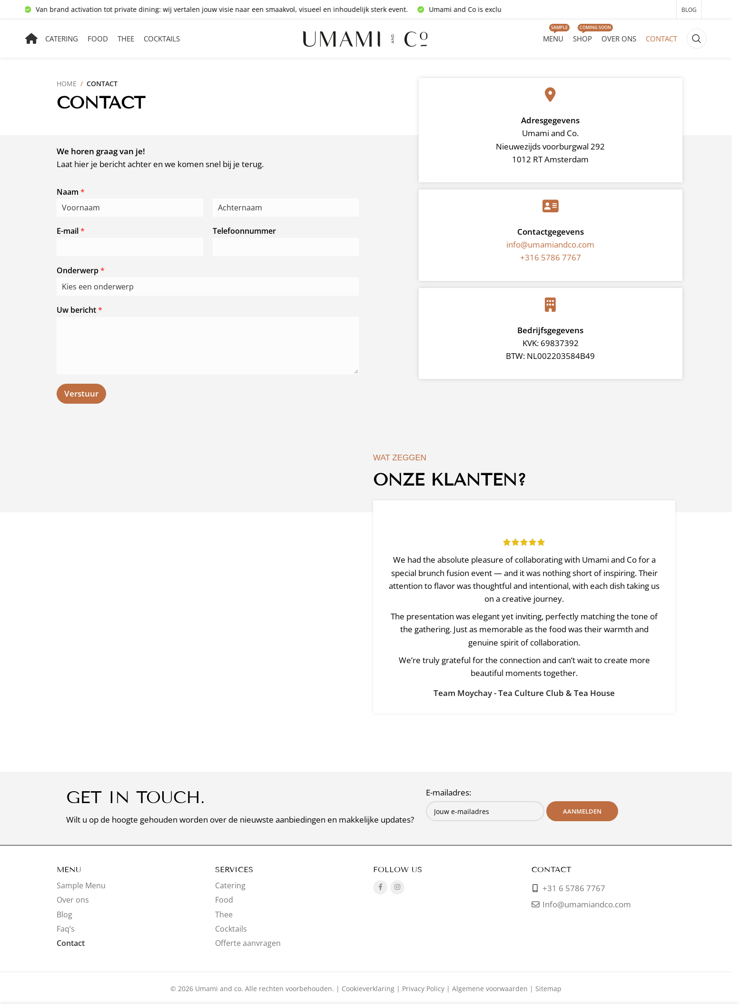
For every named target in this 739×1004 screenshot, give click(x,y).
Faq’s (66, 929)
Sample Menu (81, 885)
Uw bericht (79, 310)
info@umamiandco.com (550, 244)
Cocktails (231, 929)
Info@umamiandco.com (586, 904)
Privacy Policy (423, 988)
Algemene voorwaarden (490, 988)
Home (67, 83)
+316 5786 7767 (550, 257)
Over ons (73, 900)
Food (224, 900)
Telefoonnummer (244, 231)
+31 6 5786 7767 (573, 888)
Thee (224, 914)
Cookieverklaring (368, 988)
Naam (71, 192)
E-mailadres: (448, 792)
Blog (64, 914)
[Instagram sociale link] (397, 887)
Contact (71, 943)
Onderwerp (81, 271)
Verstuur (81, 393)
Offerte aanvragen (248, 943)
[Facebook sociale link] (380, 887)
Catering (230, 885)
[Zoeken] (696, 38)
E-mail (71, 231)
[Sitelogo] (366, 37)
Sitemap (548, 988)
